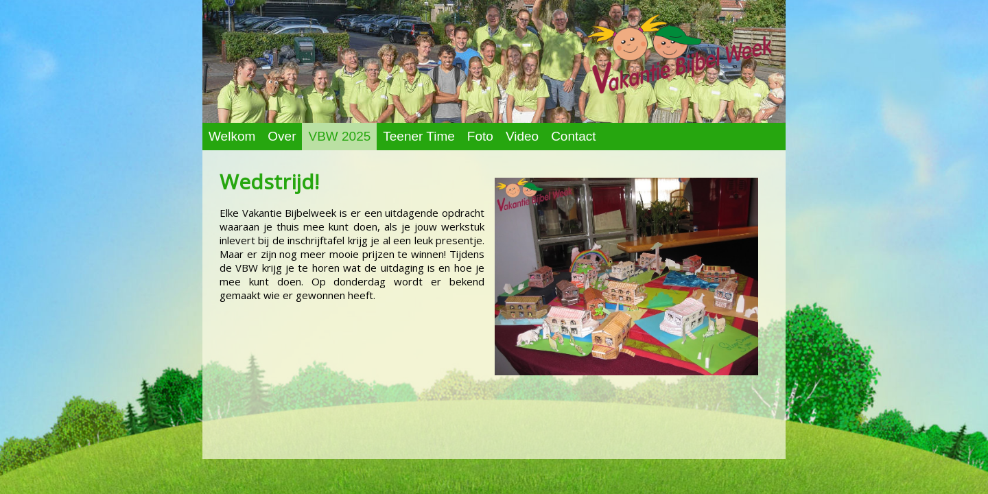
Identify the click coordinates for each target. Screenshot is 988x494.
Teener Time (419, 136)
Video (522, 136)
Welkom (232, 136)
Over (282, 136)
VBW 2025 (339, 136)
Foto (480, 136)
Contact (573, 136)
